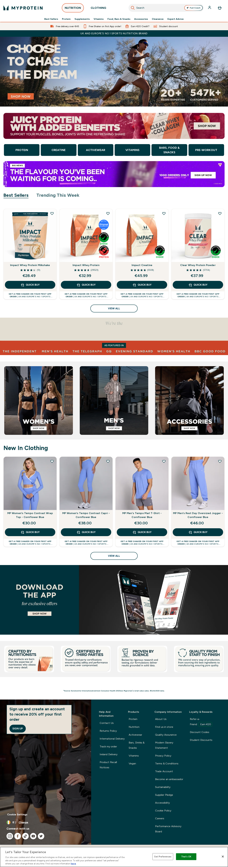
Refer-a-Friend (201, 722)
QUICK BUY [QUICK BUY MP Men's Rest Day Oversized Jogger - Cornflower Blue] (197, 532)
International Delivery (112, 738)
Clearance (158, 19)
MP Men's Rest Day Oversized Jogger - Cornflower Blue (198, 515)
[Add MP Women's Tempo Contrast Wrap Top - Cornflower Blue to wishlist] (52, 461)
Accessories (141, 19)
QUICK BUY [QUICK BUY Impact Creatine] (142, 285)
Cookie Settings (17, 814)
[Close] (222, 856)
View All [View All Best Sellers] (114, 308)
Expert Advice (175, 19)
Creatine (59, 150)
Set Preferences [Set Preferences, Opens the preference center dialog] (162, 856)
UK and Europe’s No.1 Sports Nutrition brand (113, 33)
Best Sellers (51, 19)
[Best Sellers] (114, 600)
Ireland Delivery (108, 754)
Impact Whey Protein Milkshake (30, 265)
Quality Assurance (165, 734)
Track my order (108, 746)
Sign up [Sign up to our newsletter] (17, 728)
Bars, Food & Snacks (169, 150)
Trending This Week (58, 195)
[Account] (210, 8)
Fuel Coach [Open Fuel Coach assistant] (193, 8)
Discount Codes (199, 732)
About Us (160, 719)
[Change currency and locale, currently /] (46, 822)
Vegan (132, 763)
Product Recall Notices (108, 765)
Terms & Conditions (166, 763)
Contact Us (107, 723)
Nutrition (134, 726)
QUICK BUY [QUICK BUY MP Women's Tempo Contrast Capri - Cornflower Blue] (86, 532)
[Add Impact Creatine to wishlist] (164, 213)
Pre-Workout (206, 150)
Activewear (95, 150)
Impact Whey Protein (86, 265)
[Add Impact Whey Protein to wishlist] (108, 213)
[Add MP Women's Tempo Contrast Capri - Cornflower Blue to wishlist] (108, 461)
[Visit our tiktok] (25, 836)
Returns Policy (108, 730)
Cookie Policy (163, 810)
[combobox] (166, 8)
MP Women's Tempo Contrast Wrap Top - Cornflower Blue (30, 515)
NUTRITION (73, 8)
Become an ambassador (169, 779)
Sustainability (162, 787)
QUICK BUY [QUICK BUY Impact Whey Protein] (86, 285)
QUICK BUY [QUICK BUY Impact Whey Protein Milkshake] (30, 285)
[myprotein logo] (23, 8)
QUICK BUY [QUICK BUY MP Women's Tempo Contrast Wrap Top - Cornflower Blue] (30, 532)
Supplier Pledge (164, 794)
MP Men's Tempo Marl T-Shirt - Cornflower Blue (142, 515)
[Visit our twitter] (41, 836)
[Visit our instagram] (10, 836)
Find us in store (164, 726)
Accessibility (162, 802)
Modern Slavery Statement (164, 745)
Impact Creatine (142, 265)
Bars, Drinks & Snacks (136, 745)
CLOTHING (98, 8)
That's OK (186, 856)
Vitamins (99, 19)
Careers (159, 818)
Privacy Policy (163, 755)
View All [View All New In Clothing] (114, 555)
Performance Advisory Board (168, 829)
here (73, 863)
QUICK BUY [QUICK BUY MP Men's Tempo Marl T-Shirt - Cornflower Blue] (142, 532)
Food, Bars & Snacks (118, 19)
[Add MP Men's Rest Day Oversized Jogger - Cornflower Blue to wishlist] (220, 461)
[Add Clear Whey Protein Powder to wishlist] (220, 213)
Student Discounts (201, 740)
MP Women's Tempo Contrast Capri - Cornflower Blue (86, 515)
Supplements (82, 19)
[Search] (132, 8)
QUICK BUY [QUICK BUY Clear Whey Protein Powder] (197, 285)
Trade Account (164, 771)
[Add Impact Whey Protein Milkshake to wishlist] (52, 213)
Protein (66, 19)
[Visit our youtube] (33, 836)
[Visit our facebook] (17, 836)
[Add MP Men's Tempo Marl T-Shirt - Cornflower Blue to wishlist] (164, 461)
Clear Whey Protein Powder (197, 265)
